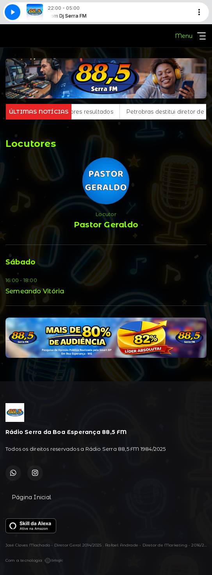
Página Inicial (31, 497)
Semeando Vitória (34, 291)
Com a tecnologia (34, 560)
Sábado (20, 262)
